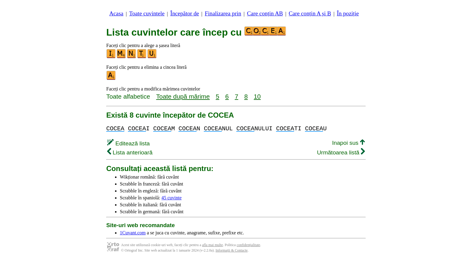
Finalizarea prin (223, 13)
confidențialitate (248, 245)
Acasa (116, 13)
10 (257, 96)
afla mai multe (212, 245)
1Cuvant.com (133, 232)
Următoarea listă (341, 152)
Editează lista (128, 143)
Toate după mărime (183, 96)
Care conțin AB (265, 13)
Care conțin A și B (310, 13)
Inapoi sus (348, 143)
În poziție (348, 13)
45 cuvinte (171, 197)
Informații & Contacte (232, 250)
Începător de (184, 13)
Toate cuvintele (146, 13)
